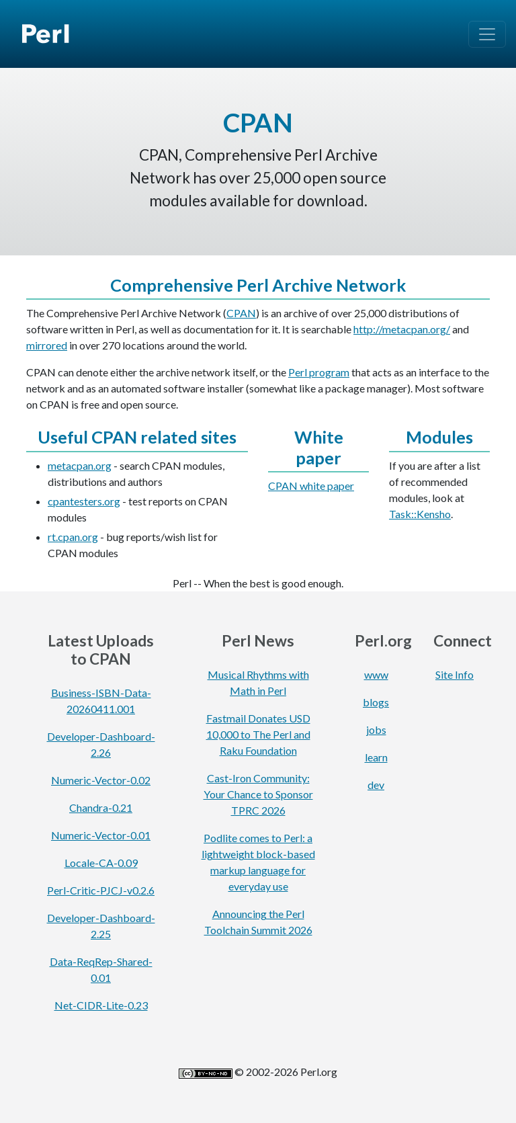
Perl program (318, 372)
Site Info (454, 674)
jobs (376, 729)
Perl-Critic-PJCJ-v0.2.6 (101, 890)
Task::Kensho (420, 513)
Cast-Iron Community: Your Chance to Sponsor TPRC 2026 (258, 794)
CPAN (241, 312)
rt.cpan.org (73, 536)
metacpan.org (80, 465)
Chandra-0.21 (100, 807)
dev (376, 784)
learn (376, 757)
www (376, 674)
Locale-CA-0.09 (101, 862)
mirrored (46, 345)
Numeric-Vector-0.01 (100, 835)
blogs (376, 702)
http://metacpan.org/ (401, 329)
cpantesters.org (84, 501)
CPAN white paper (311, 485)
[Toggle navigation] (487, 34)
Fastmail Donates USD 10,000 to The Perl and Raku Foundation (258, 734)
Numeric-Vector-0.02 (100, 780)
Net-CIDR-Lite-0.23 (101, 1005)
